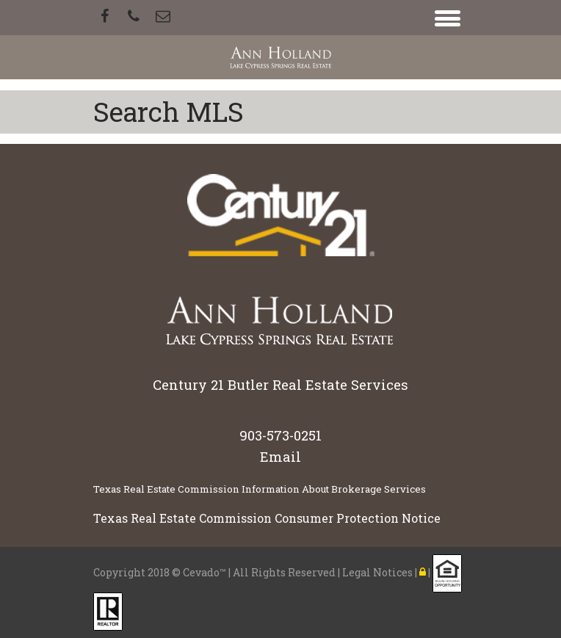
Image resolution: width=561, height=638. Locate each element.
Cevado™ (205, 572)
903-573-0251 (280, 435)
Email (280, 456)
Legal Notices (378, 572)
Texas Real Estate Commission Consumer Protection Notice (267, 518)
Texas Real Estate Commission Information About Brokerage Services (259, 489)
